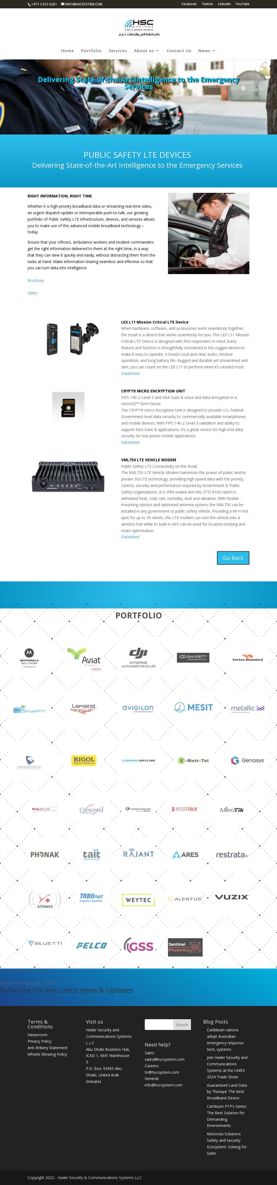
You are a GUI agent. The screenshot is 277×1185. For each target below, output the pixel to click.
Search (182, 1024)
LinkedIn (224, 4)
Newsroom (37, 1034)
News (204, 51)
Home (67, 51)
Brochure (36, 280)
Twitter (207, 4)
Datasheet (130, 373)
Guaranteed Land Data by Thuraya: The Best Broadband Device (227, 1092)
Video (32, 292)
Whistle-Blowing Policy (47, 1054)
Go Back (233, 557)
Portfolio (91, 51)
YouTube (242, 4)
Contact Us (179, 51)
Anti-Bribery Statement (48, 1047)
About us (144, 51)
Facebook (189, 4)
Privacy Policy (39, 1041)
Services (118, 51)
